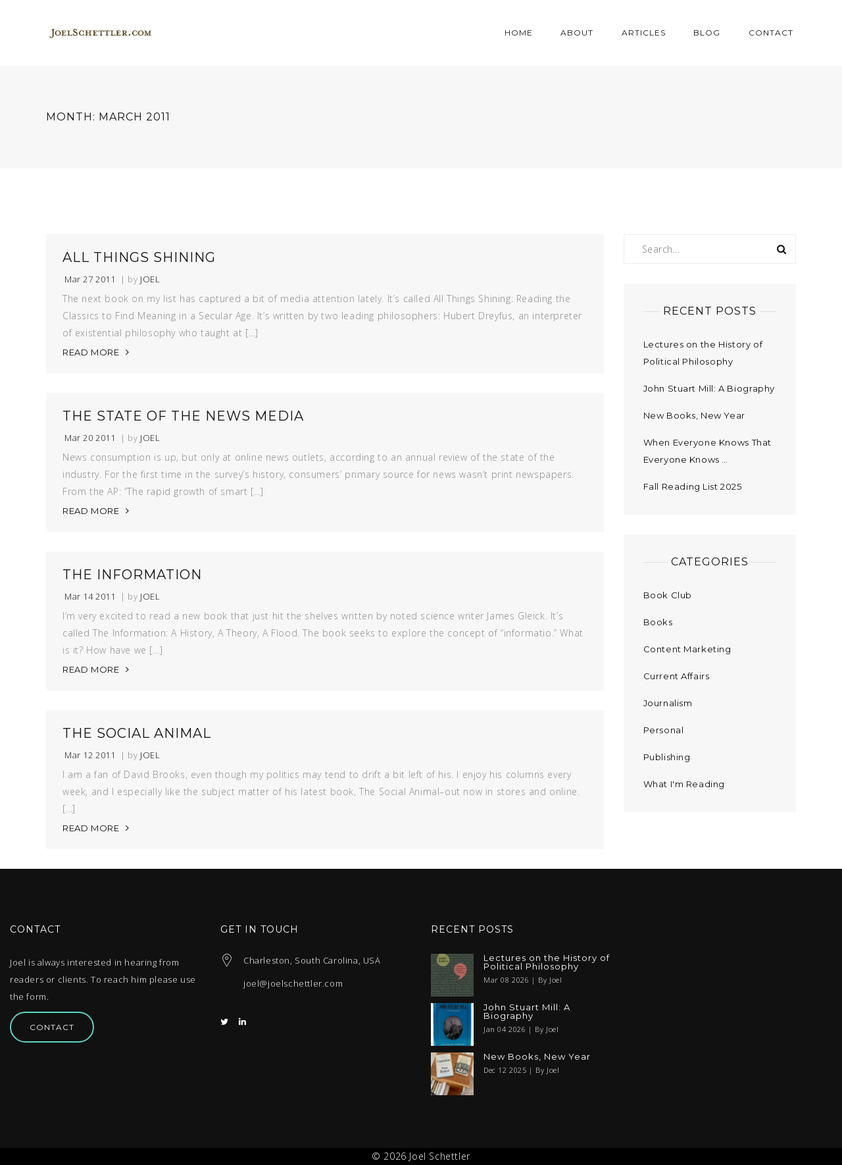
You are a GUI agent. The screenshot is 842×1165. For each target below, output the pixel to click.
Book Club (667, 595)
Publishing (667, 757)
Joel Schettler (439, 1156)
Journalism (668, 703)
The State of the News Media (183, 416)
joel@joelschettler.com (293, 983)
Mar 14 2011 (90, 596)
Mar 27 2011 (90, 279)
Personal (663, 730)
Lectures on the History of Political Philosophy (546, 962)
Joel (150, 279)
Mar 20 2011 (90, 438)
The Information (132, 574)
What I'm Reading (684, 784)
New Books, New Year (694, 415)
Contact (52, 1027)
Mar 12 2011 (90, 755)
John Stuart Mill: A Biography (709, 388)
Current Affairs (676, 676)
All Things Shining (139, 257)
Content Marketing (687, 649)
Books (658, 622)
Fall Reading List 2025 (692, 486)
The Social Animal (136, 733)
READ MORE (90, 352)
